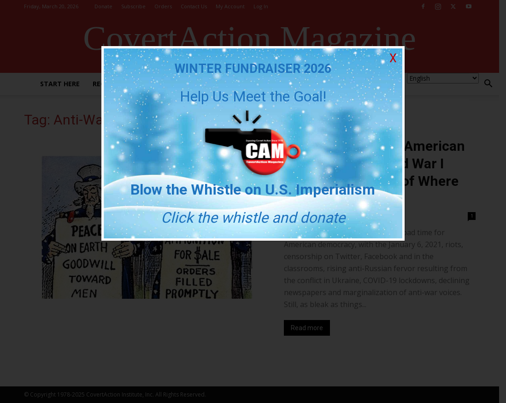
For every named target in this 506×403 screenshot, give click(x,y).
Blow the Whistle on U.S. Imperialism (253, 189)
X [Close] (393, 58)
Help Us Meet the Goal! (253, 96)
